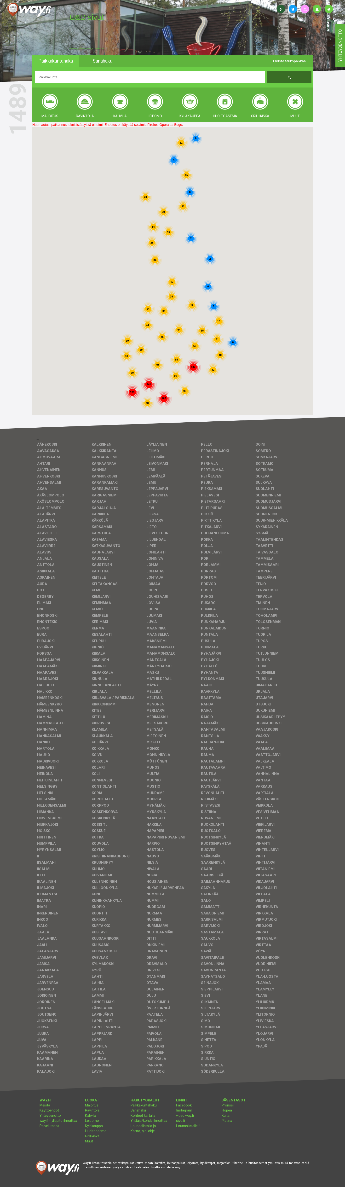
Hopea (227, 1110)
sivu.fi (180, 1120)
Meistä (45, 1105)
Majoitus (91, 1105)
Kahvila (90, 1115)
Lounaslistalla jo (143, 1126)
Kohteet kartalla (143, 1115)
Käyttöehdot (49, 1110)
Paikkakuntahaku (144, 1105)
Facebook (184, 1105)
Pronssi (228, 1105)
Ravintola (92, 1110)
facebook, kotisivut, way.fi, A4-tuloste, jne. (87, 49)
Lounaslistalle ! (188, 1126)
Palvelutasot (49, 1126)
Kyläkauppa (94, 1126)
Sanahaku (138, 1110)
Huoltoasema (95, 1131)
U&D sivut (86, 17)
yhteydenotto (340, 45)
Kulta (226, 1115)
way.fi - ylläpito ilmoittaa (58, 1120)
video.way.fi (185, 1115)
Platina (227, 1120)
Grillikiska (92, 1136)
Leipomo (92, 1120)
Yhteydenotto (50, 1115)
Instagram (184, 1110)
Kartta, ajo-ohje (143, 1131)
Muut (89, 1141)
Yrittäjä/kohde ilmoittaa (149, 1120)
